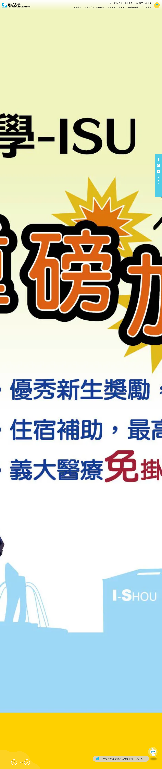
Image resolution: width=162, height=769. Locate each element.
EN (148, 2)
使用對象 (129, 2)
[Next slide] (27, 762)
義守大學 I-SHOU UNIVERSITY (16, 5)
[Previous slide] (14, 762)
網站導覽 (118, 2)
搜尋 (139, 2)
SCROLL (158, 185)
